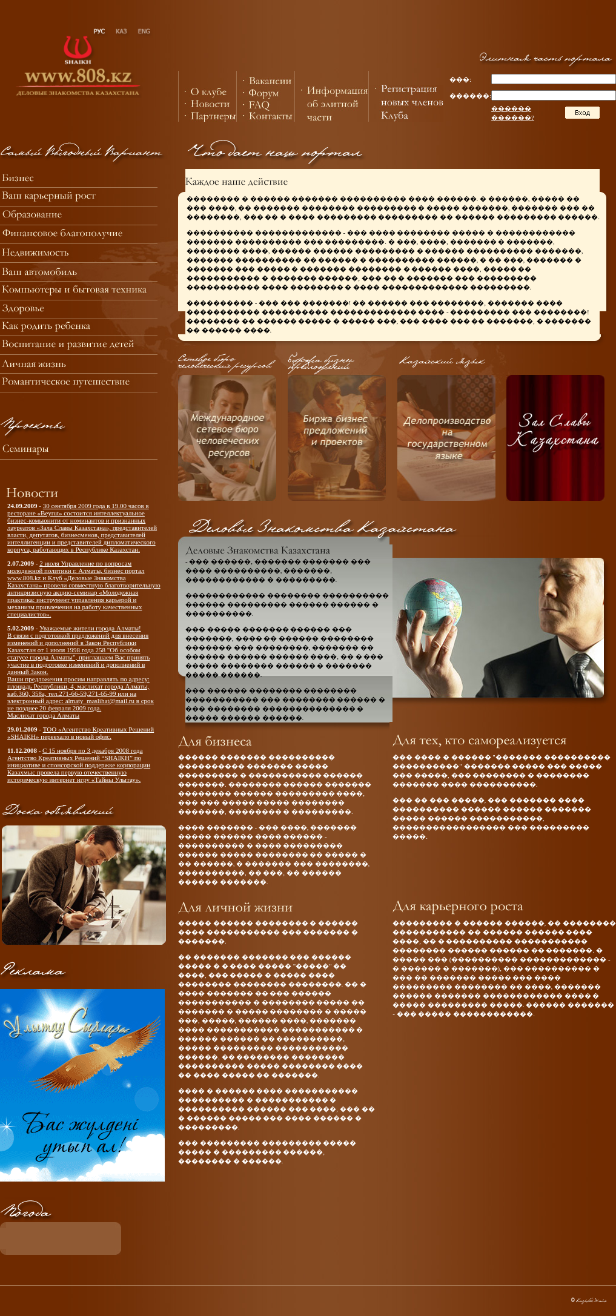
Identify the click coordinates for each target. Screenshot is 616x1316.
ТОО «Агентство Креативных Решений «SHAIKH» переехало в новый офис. (80, 733)
